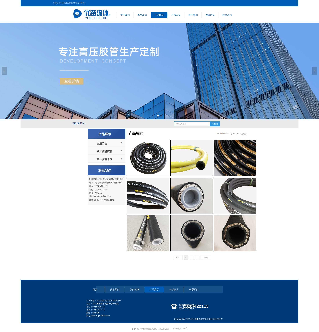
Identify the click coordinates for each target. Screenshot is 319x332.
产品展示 (243, 134)
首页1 (233, 134)
